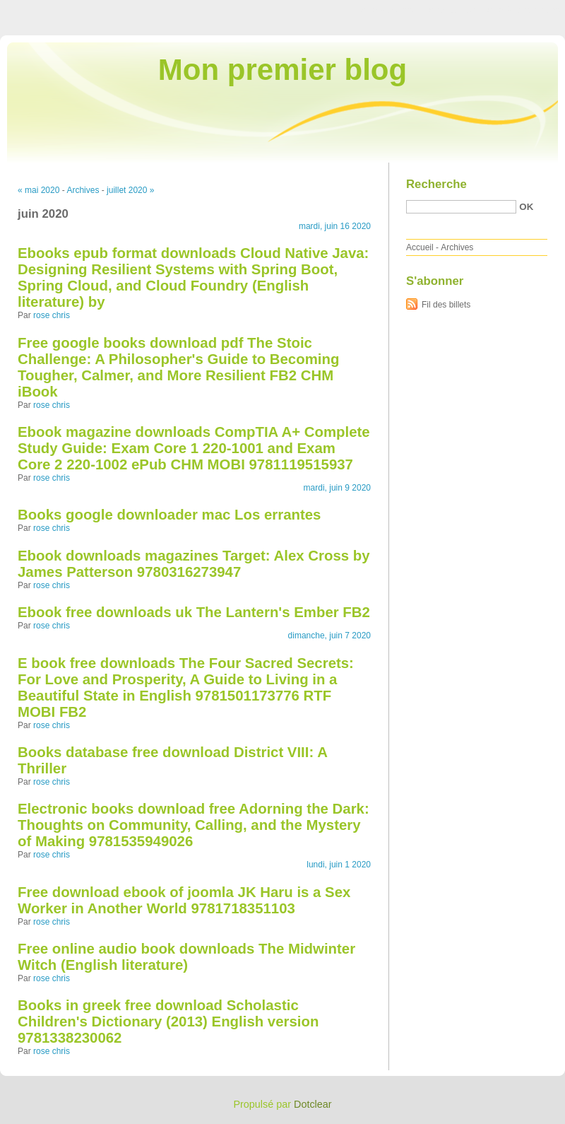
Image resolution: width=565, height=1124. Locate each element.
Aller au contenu (391, 10)
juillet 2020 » (130, 190)
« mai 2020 (38, 190)
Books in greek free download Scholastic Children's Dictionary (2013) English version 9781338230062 (168, 1021)
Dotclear (313, 1104)
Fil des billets (446, 305)
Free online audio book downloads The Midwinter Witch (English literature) (186, 957)
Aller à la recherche (523, 10)
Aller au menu (454, 10)
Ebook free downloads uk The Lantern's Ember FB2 (194, 612)
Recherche (436, 184)
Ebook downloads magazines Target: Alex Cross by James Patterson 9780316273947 (194, 564)
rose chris (51, 315)
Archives (82, 190)
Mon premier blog (282, 69)
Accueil (420, 247)
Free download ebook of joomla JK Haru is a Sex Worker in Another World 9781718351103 (184, 900)
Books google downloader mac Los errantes (169, 514)
